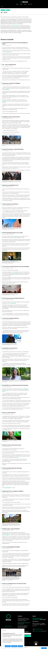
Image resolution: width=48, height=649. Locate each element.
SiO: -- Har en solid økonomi (9, 64)
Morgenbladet (6, 89)
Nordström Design (39, 629)
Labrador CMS (37, 631)
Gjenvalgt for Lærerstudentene (9, 348)
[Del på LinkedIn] (5, 12)
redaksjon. (27, 622)
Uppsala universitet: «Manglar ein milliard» (13, 491)
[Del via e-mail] (6, 12)
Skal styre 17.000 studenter (9, 412)
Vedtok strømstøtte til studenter (10, 204)
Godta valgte (14, 646)
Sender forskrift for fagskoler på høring (12, 468)
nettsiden (8, 51)
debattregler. (22, 623)
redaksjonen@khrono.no (37, 618)
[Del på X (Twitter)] (3, 12)
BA (20, 122)
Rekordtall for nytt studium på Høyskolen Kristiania (15, 385)
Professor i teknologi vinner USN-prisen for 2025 (14, 583)
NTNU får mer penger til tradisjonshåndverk (13, 298)
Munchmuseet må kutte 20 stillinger (11, 83)
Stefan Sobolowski (15, 25)
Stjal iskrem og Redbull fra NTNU (10, 185)
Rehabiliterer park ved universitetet (11, 116)
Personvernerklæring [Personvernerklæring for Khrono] (8, 626)
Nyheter (17, 4)
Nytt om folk (30, 4)
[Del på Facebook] (1, 12)
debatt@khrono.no (36, 619)
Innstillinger (8, 646)
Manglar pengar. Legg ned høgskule (11, 528)
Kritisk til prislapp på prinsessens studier (12, 232)
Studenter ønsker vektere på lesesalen (11, 445)
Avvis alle (20, 646)
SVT (12, 500)
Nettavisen (16, 236)
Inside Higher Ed (7, 534)
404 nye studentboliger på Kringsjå (11, 546)
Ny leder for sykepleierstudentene (10, 318)
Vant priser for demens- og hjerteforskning (12, 149)
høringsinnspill (7, 487)
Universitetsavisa (13, 303)
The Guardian (15, 273)
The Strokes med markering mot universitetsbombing (15, 266)
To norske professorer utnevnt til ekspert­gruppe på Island (15, 43)
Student (25, 4)
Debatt (21, 4)
